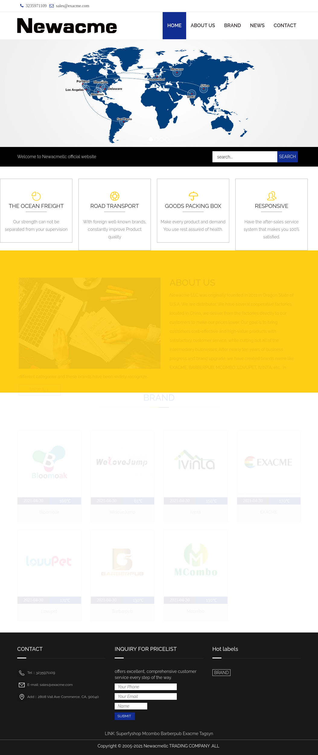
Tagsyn (206, 733)
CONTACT (285, 25)
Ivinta (195, 512)
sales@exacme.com (72, 6)
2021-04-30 (33, 501)
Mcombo (195, 611)
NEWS (257, 25)
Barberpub (122, 611)
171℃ (65, 600)
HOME (174, 25)
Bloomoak (49, 512)
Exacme (191, 733)
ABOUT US (203, 25)
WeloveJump (122, 512)
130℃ (138, 600)
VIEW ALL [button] (39, 389)
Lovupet (49, 611)
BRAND (232, 25)
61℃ (138, 501)
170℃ (284, 501)
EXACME (268, 512)
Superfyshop (128, 733)
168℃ (65, 501)
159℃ (211, 501)
